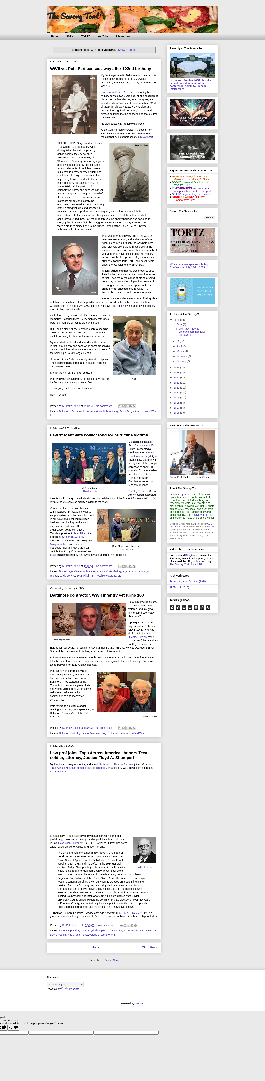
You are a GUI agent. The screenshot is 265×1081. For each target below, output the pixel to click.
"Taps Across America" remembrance (71, 767)
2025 (177, 367)
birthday (75, 733)
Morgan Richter (59, 544)
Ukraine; (197, 176)
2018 (177, 402)
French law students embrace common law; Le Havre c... (190, 331)
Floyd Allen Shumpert (70, 843)
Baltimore (64, 411)
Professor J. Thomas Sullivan (116, 764)
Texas (84, 934)
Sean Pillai (79, 533)
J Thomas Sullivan (133, 930)
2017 (177, 407)
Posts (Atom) (111, 960)
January (182, 361)
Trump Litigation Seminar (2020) (188, 581)
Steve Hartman (58, 771)
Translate (70, 988)
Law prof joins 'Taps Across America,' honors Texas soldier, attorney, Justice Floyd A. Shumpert (100, 755)
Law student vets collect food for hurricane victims (99, 435)
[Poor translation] (13, 1028)
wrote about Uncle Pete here (118, 92)
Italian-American (92, 411)
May (179, 341)
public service (67, 575)
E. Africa (204, 179)
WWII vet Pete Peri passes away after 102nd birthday (100, 68)
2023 (177, 377)
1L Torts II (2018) (179, 587)
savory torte (201, 514)
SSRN (69, 36)
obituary (113, 411)
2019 (177, 397)
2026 (177, 319)
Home (54, 36)
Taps (77, 934)
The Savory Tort (73, 16)
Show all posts (127, 49)
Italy (105, 411)
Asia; (205, 176)
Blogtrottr (191, 555)
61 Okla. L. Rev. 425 (130, 913)
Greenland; (180, 179)
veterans (137, 411)
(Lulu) (186, 185)
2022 (177, 382)
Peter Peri (125, 411)
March (181, 351)
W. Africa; (193, 179)
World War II (139, 733)
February (182, 356)
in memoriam (114, 930)
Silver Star (146, 136)
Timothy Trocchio (138, 491)
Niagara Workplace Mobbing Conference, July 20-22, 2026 (189, 266)
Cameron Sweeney (73, 536)
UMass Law (123, 36)
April (180, 346)
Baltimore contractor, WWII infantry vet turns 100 (97, 595)
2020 (177, 392)
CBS (83, 930)
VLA (120, 575)
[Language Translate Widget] (65, 984)
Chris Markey (142, 445)
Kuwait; (187, 176)
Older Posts (150, 947)
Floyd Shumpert (96, 930)
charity (101, 571)
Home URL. (186, 564)
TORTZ (85, 36)
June (180, 324)
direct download (68, 916)
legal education (131, 571)
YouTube (103, 36)
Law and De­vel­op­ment (196, 182)
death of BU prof (201, 191)
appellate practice (69, 930)
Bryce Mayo (66, 571)
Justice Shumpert (144, 867)
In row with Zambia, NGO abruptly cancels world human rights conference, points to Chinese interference (190, 84)
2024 (177, 372)
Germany (76, 411)
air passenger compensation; (190, 190)
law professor (185, 494)
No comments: (104, 406)
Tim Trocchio (97, 575)
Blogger (139, 1003)
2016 (177, 412)
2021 (177, 387)
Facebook (99, 767)
